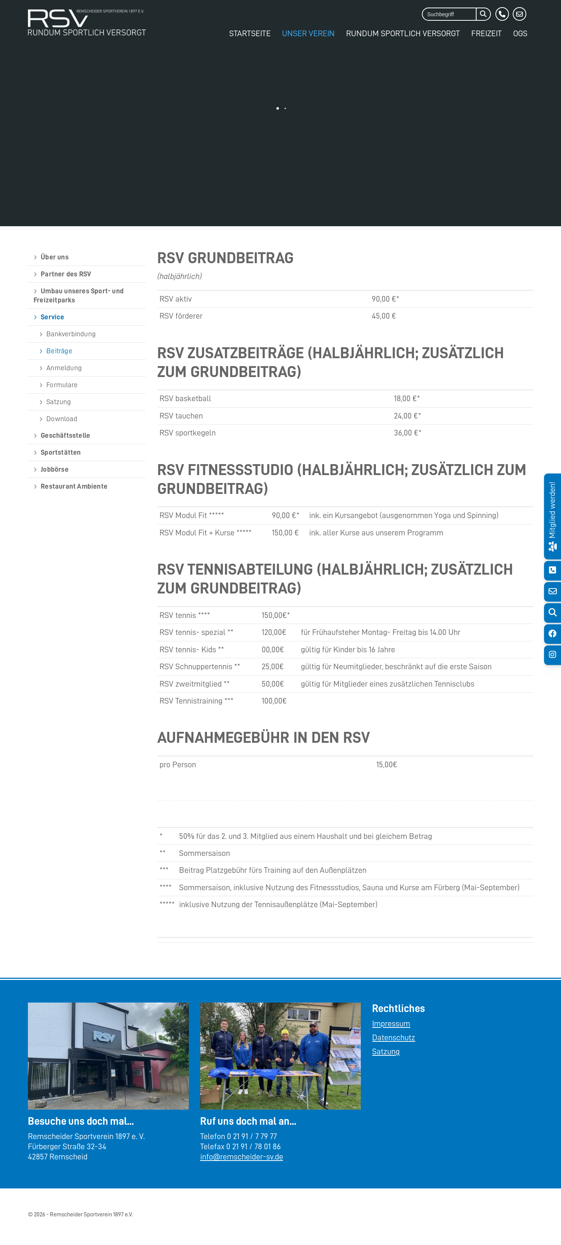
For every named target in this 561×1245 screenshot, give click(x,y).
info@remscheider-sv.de (241, 1157)
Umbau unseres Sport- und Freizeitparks (79, 295)
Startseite (250, 33)
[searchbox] (449, 14)
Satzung (58, 401)
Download (61, 418)
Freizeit (486, 33)
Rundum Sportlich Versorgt (403, 33)
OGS (520, 33)
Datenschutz (393, 1037)
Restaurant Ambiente (74, 486)
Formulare (62, 384)
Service (52, 316)
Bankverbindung (71, 333)
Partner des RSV (66, 274)
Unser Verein (308, 33)
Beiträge (59, 350)
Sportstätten (61, 452)
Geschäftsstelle (65, 435)
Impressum (391, 1024)
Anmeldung (64, 367)
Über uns (55, 257)
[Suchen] (483, 14)
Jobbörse (55, 469)
